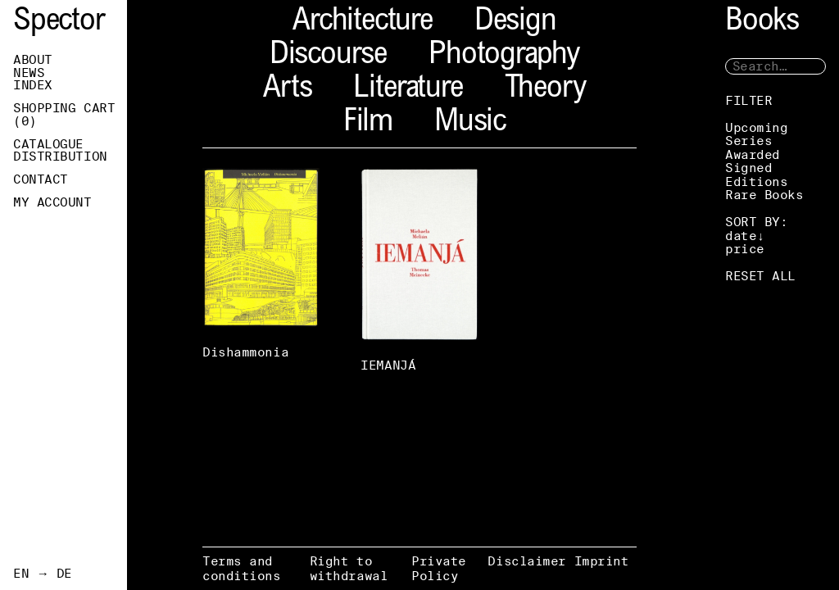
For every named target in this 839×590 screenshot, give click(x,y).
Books (762, 23)
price (744, 249)
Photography (504, 56)
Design (515, 23)
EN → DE (42, 573)
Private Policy (438, 568)
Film (367, 123)
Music (470, 123)
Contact (40, 179)
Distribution (60, 156)
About (32, 59)
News (28, 72)
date (740, 236)
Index (32, 85)
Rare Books (764, 195)
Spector (59, 23)
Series (748, 141)
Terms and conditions (241, 568)
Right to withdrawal (349, 568)
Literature (407, 90)
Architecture (363, 23)
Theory (545, 90)
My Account (52, 202)
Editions (756, 181)
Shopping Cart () (64, 115)
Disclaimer (527, 561)
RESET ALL (760, 276)
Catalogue (48, 144)
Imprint (601, 561)
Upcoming (756, 127)
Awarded (752, 154)
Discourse (328, 56)
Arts (287, 90)
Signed (748, 168)
